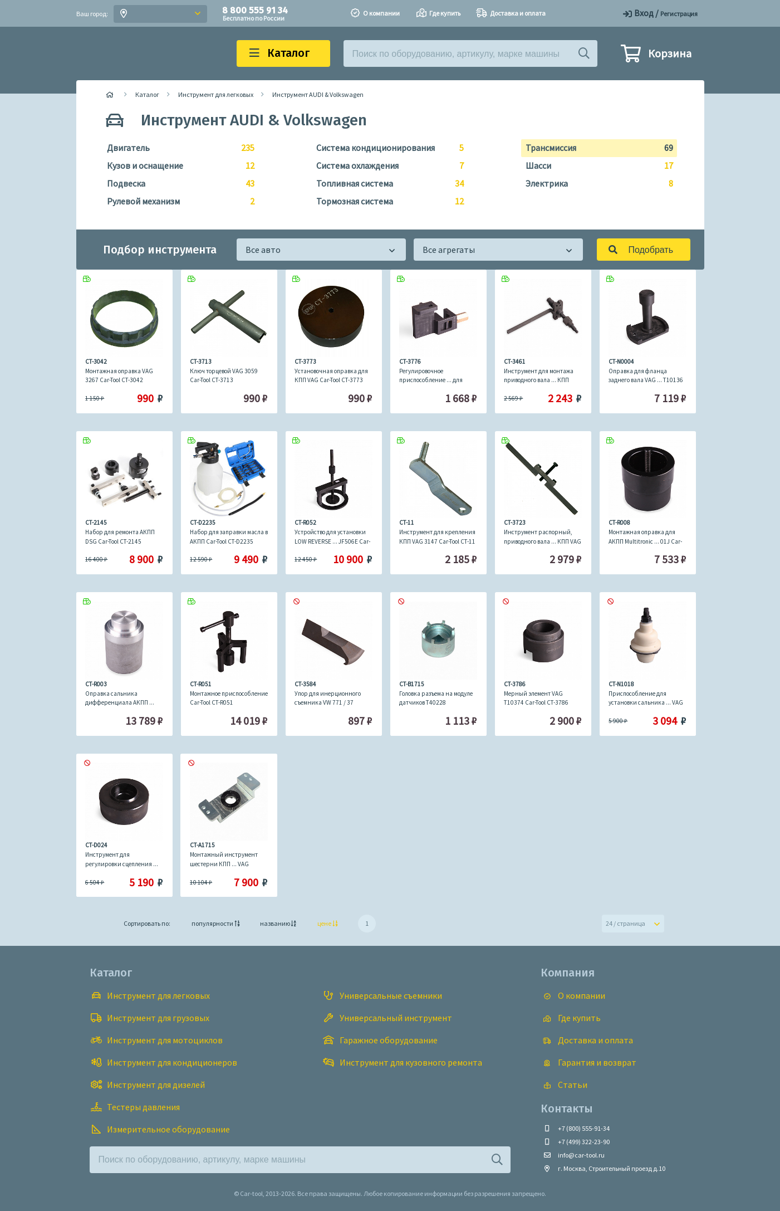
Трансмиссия (595, 148)
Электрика (595, 184)
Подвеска (176, 184)
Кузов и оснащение (176, 166)
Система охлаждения (385, 166)
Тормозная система (385, 202)
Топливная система (385, 184)
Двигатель (176, 148)
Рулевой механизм (176, 202)
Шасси (595, 166)
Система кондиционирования (385, 148)
